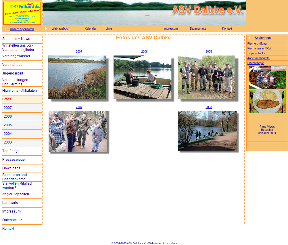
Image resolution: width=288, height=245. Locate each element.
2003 (209, 107)
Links (109, 28)
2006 (144, 51)
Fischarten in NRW (259, 48)
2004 (79, 107)
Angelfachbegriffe (258, 58)
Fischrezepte (255, 63)
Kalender (90, 28)
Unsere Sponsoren (22, 29)
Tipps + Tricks (256, 53)
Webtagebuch (61, 28)
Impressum (171, 28)
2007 (79, 51)
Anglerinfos (263, 37)
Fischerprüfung (257, 43)
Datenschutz (198, 28)
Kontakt (227, 28)
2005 (209, 51)
